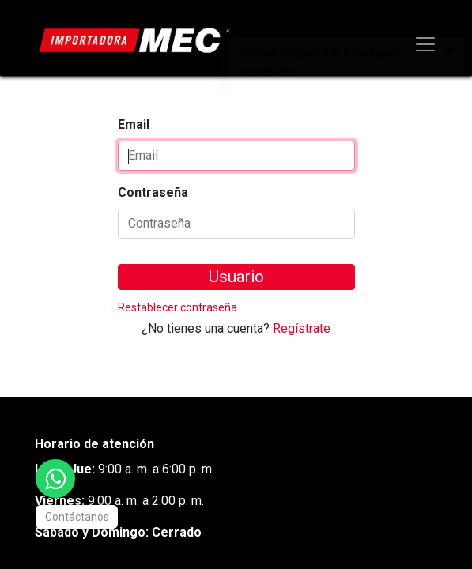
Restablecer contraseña (177, 307)
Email (133, 124)
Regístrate (301, 328)
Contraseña (153, 192)
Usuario (236, 276)
